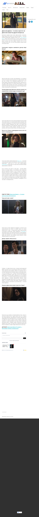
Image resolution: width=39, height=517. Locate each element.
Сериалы (27, 7)
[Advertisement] (14, 375)
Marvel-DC (7, 29)
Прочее (3, 9)
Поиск (7, 9)
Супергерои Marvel (17, 29)
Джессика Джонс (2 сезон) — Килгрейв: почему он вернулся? (12, 327)
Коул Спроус (4, 7)
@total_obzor (19, 160)
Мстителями (23, 231)
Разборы (32, 7)
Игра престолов (15, 7)
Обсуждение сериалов (11, 29)
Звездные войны (22, 7)
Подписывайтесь (4, 164)
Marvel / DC (9, 7)
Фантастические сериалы (23, 29)
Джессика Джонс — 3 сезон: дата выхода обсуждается (13, 195)
